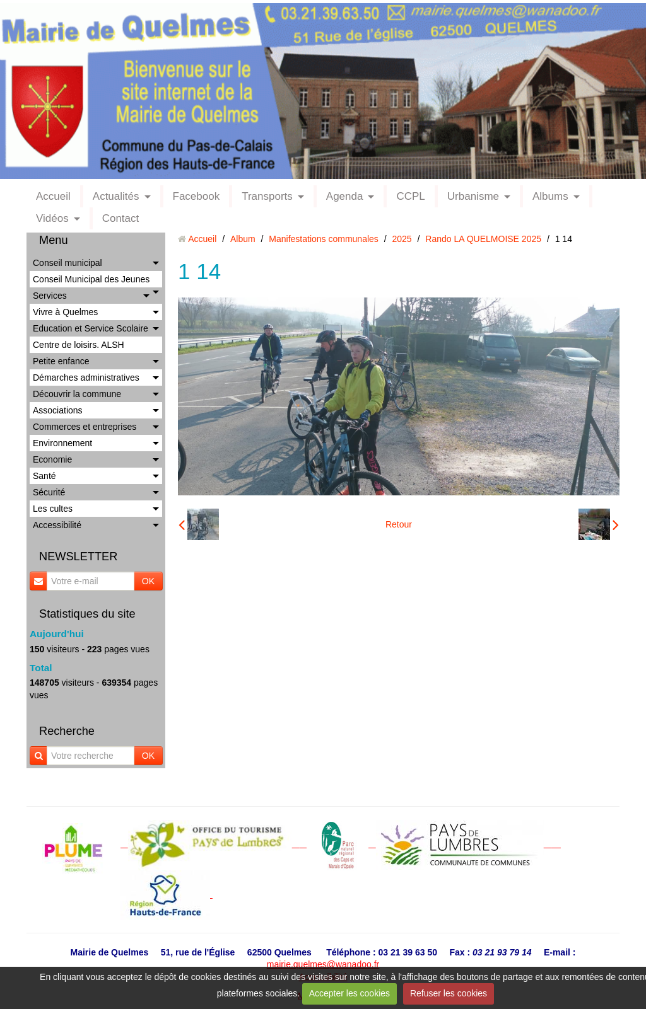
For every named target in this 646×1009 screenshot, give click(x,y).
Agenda (344, 196)
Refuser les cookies (448, 993)
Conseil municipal (67, 263)
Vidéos (52, 218)
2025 (402, 239)
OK (148, 581)
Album (242, 239)
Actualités (116, 196)
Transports (267, 196)
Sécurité (49, 492)
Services (50, 296)
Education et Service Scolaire (90, 328)
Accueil (53, 196)
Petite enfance (61, 361)
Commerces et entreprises (84, 427)
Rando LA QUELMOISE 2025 (483, 239)
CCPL (410, 196)
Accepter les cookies (349, 993)
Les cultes (53, 509)
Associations (58, 410)
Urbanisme (473, 196)
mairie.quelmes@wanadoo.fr (323, 964)
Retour (398, 524)
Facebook (196, 196)
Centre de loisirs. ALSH (78, 345)
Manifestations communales (324, 239)
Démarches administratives (86, 377)
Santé (44, 476)
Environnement (62, 443)
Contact (120, 218)
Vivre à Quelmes (65, 312)
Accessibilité (57, 525)
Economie (52, 459)
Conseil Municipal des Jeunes (91, 279)
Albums (550, 196)
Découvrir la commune (77, 394)
